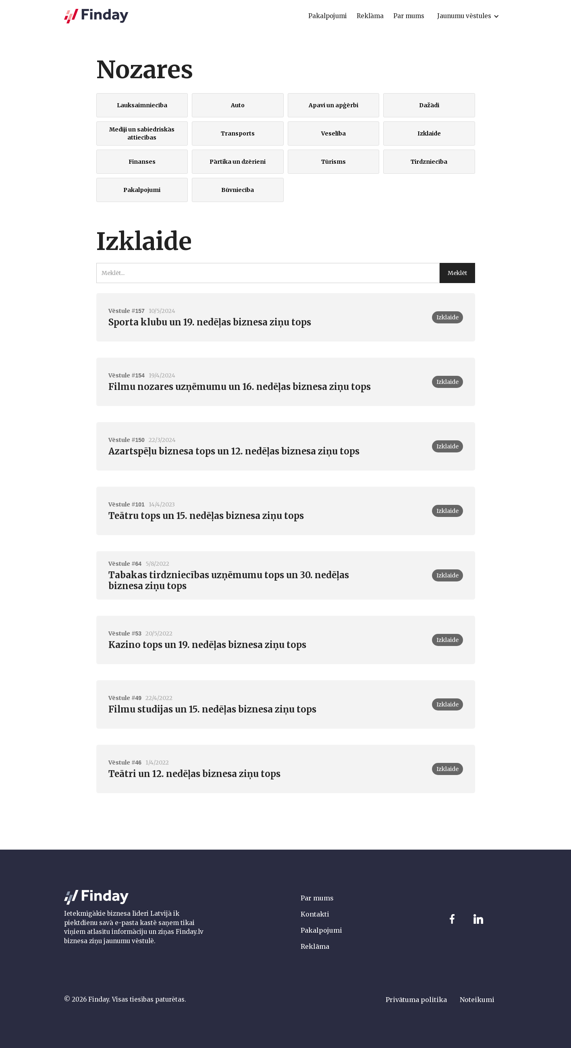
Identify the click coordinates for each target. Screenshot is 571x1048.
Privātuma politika (416, 1000)
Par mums (317, 898)
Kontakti (315, 914)
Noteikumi (477, 1000)
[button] (468, 16)
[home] (96, 16)
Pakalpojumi (321, 930)
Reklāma (315, 946)
